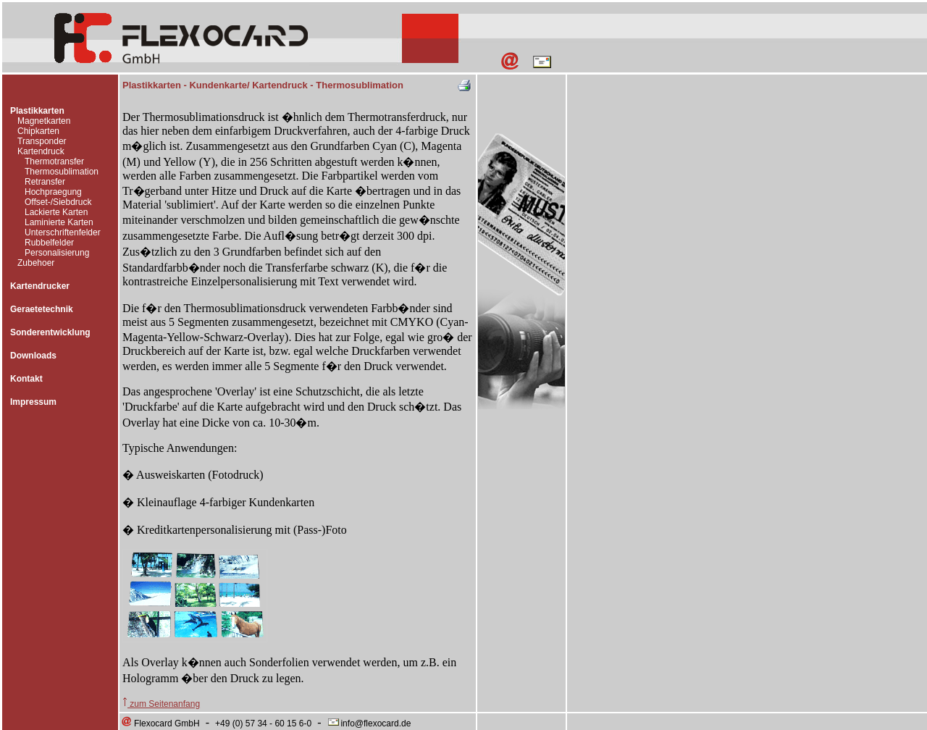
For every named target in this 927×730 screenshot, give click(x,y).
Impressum (33, 402)
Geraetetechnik (41, 309)
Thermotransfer (54, 161)
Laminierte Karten (59, 222)
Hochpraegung (53, 192)
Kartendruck (40, 151)
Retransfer (45, 182)
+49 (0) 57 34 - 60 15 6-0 (263, 723)
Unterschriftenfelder (63, 232)
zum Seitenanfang (161, 704)
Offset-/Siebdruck (58, 202)
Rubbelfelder (49, 243)
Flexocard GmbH (160, 723)
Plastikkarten (37, 111)
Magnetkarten (43, 121)
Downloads (33, 356)
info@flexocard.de (369, 723)
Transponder (42, 141)
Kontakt (26, 379)
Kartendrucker (40, 286)
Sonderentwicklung (50, 332)
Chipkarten (38, 131)
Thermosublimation (61, 172)
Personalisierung (57, 253)
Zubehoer (35, 263)
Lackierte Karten (56, 212)
